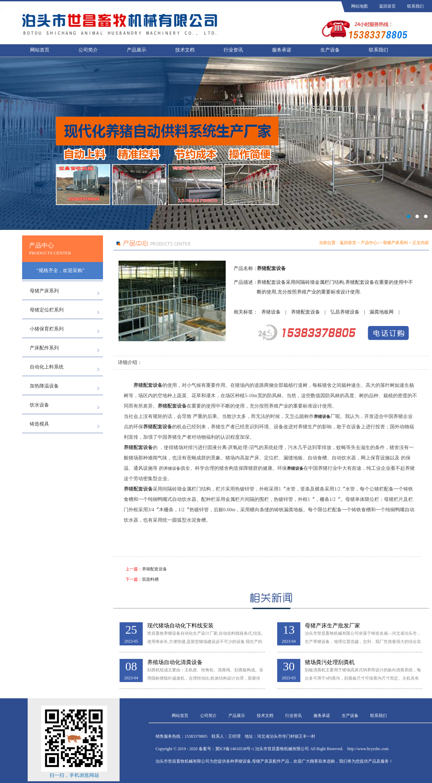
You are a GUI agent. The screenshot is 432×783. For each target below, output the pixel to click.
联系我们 (415, 6)
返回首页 (387, 6)
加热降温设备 (44, 386)
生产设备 (330, 50)
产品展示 (136, 50)
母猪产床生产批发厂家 (332, 625)
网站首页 (39, 50)
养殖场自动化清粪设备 (175, 662)
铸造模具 (39, 424)
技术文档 (185, 50)
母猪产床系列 (44, 290)
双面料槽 (150, 579)
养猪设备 (271, 312)
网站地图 (359, 6)
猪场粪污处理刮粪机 (330, 662)
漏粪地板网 (381, 312)
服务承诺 (281, 50)
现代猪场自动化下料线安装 (180, 625)
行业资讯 (233, 50)
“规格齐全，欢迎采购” (60, 270)
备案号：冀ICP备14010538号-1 (226, 748)
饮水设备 (39, 405)
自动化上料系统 (47, 367)
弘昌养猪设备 (344, 312)
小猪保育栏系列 (47, 329)
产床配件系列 (44, 348)
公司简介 (88, 50)
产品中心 (369, 242)
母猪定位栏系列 (47, 310)
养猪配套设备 (305, 312)
